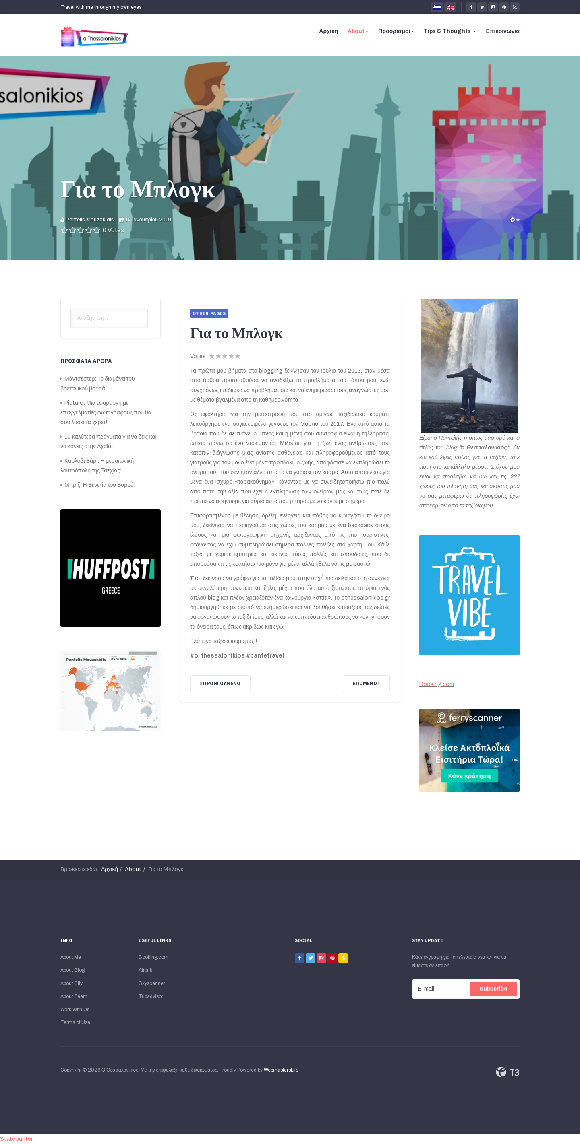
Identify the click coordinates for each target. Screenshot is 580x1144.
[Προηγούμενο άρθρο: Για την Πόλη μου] (220, 683)
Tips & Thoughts (450, 31)
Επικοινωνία (503, 31)
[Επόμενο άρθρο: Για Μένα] (366, 683)
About (358, 31)
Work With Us (74, 1009)
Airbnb (145, 970)
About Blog (72, 970)
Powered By (507, 1072)
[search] (109, 318)
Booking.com (436, 684)
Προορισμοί (396, 31)
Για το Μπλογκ (137, 188)
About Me (70, 957)
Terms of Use (75, 1022)
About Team (73, 996)
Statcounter (16, 1139)
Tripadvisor (151, 996)
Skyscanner (152, 983)
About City (71, 983)
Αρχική (328, 31)
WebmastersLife (281, 1070)
